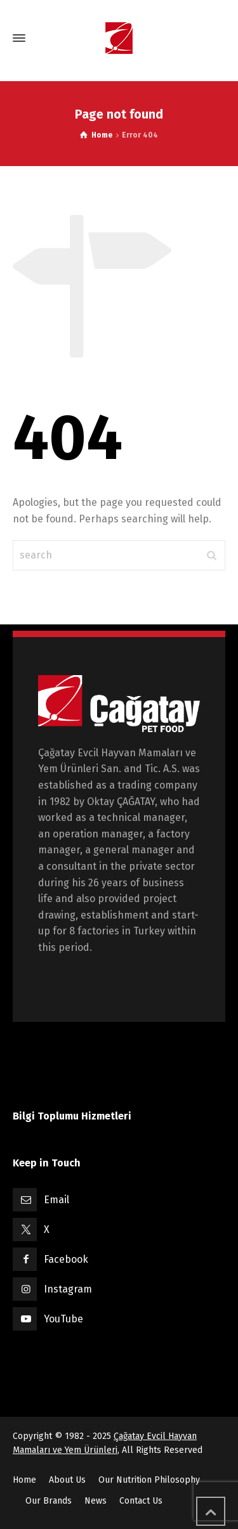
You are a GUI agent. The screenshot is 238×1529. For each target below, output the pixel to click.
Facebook (66, 1259)
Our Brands (48, 1500)
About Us (67, 1479)
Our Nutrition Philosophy (149, 1479)
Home (24, 1479)
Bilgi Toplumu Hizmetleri (72, 1116)
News (95, 1500)
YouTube (63, 1319)
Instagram (68, 1289)
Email (56, 1200)
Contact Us (140, 1500)
